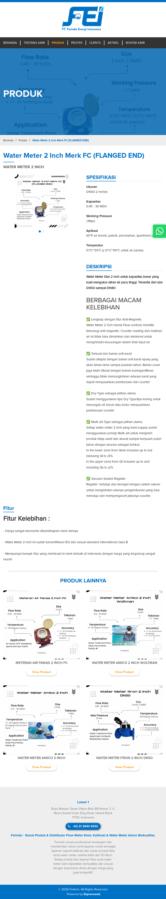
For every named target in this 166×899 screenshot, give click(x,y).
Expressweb (92, 894)
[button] (40, 231)
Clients (95, 42)
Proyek (76, 42)
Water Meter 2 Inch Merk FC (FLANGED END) (60, 140)
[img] (41, 201)
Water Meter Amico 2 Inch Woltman (124, 663)
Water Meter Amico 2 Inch (41, 758)
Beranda (10, 42)
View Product (41, 672)
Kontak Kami (135, 42)
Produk (58, 42)
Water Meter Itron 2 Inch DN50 (124, 758)
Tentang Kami (34, 42)
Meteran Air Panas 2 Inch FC (42, 663)
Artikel (113, 42)
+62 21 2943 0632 (83, 826)
